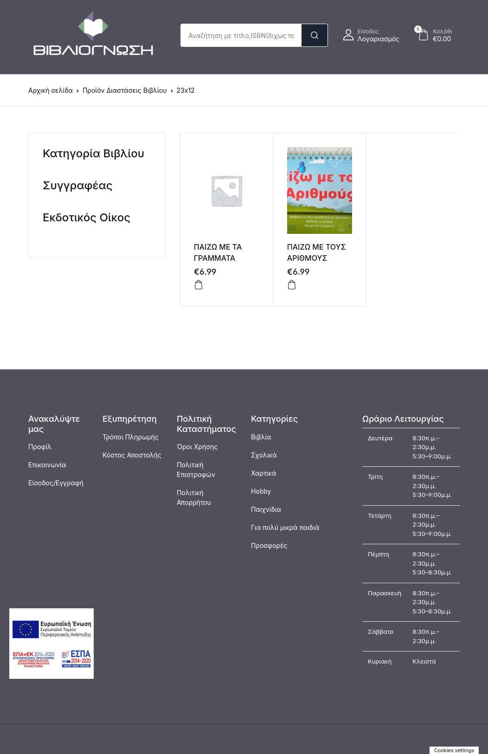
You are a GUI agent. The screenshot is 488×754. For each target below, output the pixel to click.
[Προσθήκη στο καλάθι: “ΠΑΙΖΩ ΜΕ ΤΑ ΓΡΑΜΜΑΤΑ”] (198, 285)
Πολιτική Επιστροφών (196, 469)
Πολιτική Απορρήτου (194, 497)
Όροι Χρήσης (197, 447)
